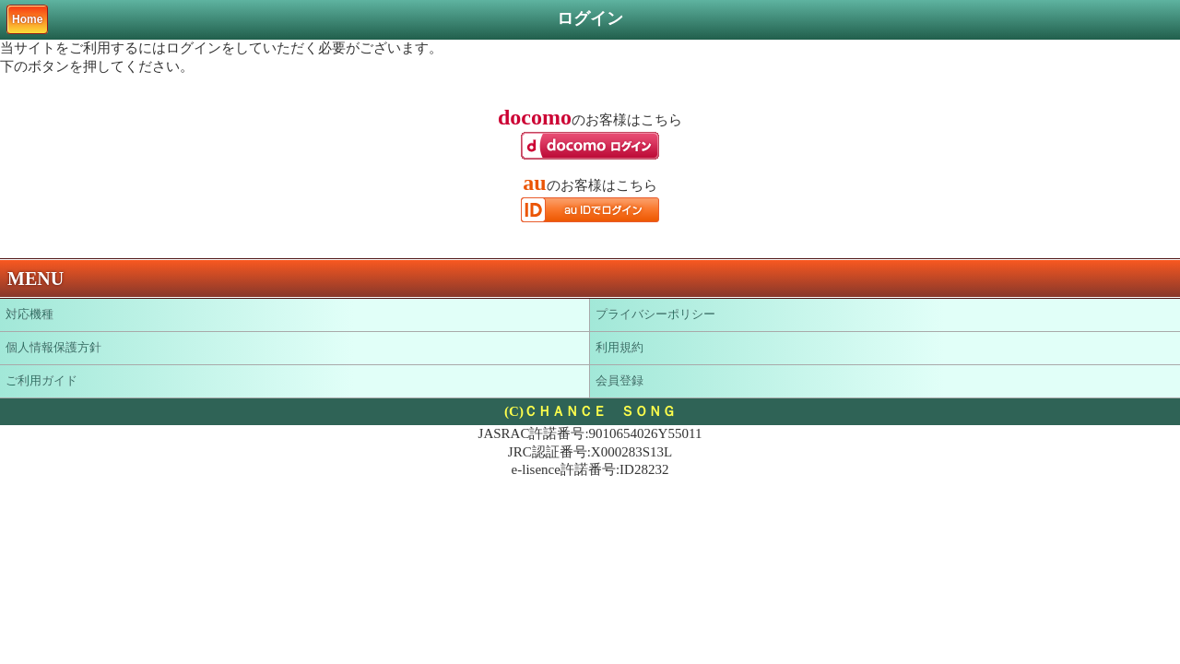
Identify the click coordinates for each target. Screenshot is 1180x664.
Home (27, 19)
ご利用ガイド (41, 380)
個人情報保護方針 (53, 347)
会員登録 (619, 380)
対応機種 (29, 314)
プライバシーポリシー (655, 314)
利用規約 (619, 347)
